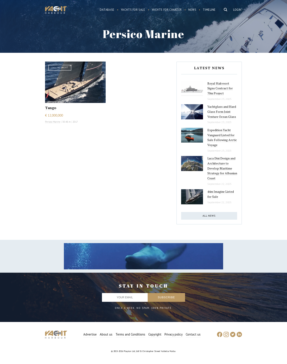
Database (107, 10)
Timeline (209, 10)
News (192, 10)
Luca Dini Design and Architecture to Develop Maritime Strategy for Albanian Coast (222, 168)
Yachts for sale (133, 10)
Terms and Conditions (130, 334)
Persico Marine (52, 121)
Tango (50, 107)
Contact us (193, 334)
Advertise (90, 334)
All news (209, 215)
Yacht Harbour (56, 10)
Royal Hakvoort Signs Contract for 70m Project (220, 88)
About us (106, 334)
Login (237, 10)
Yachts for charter (167, 10)
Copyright (154, 334)
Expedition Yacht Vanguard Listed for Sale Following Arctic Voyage (222, 137)
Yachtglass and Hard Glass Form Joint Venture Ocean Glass (221, 111)
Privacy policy (173, 334)
